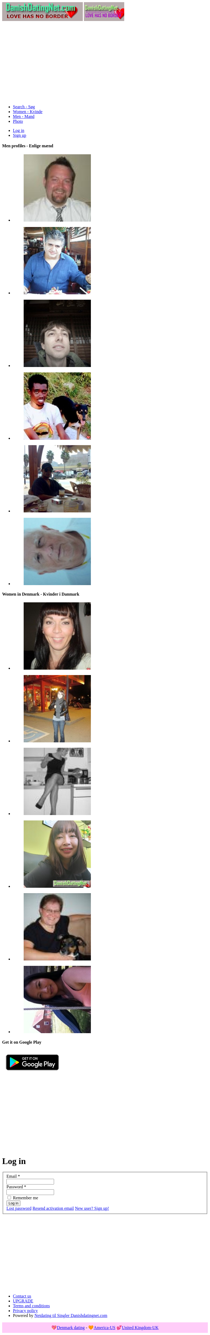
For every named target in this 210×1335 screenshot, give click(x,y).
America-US (104, 1327)
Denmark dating (71, 1327)
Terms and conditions (31, 1305)
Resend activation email (53, 1208)
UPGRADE (23, 1301)
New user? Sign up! (92, 1208)
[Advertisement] (105, 62)
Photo (18, 121)
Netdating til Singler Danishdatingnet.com (70, 1315)
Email (13, 1176)
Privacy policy (25, 1310)
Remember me (25, 1198)
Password (16, 1186)
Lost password (18, 1208)
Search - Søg (24, 106)
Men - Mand (23, 116)
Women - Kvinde (27, 111)
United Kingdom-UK (140, 1327)
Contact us (22, 1296)
